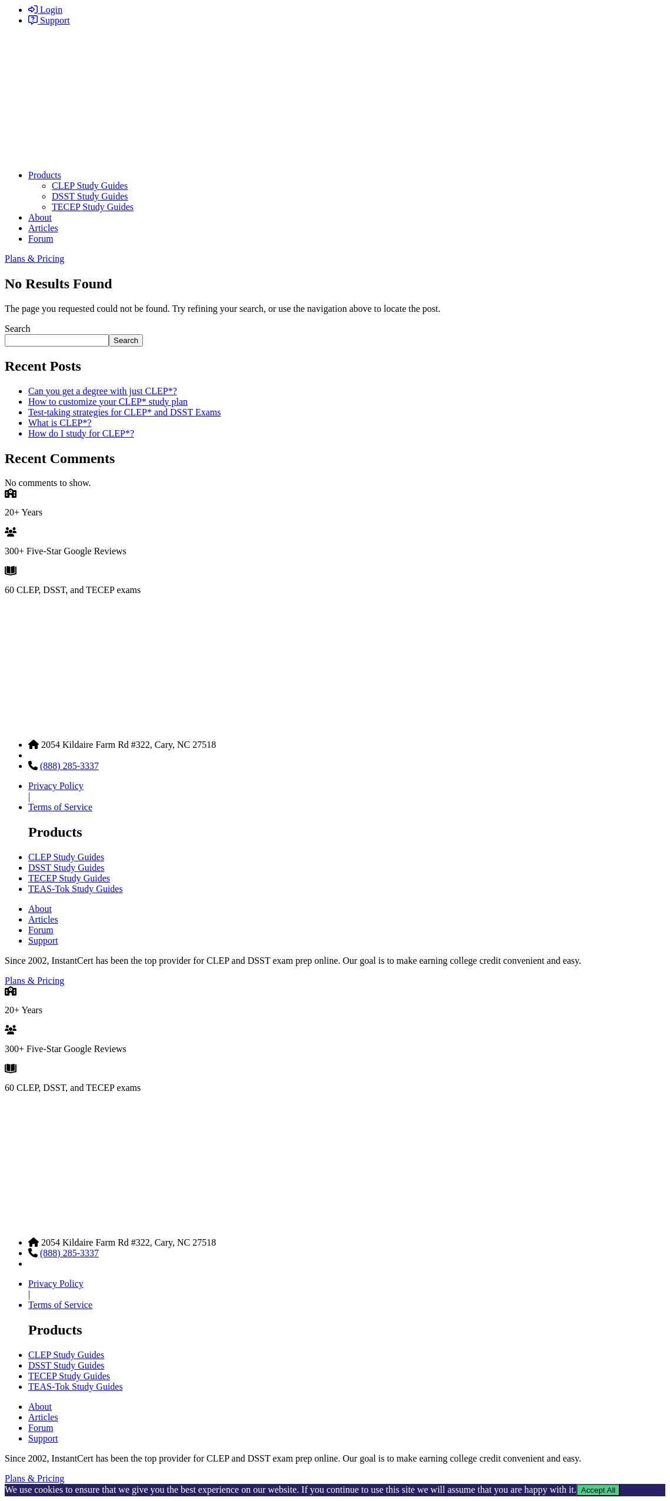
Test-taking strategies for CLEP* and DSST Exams (124, 412)
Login (45, 10)
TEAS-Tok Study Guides (75, 889)
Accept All (598, 1490)
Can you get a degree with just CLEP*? (102, 391)
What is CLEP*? (60, 423)
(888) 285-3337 (69, 766)
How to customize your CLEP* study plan (108, 402)
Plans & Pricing (34, 259)
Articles (43, 228)
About (40, 217)
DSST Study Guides (90, 196)
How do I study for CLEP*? (81, 433)
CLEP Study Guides (90, 186)
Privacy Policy (56, 786)
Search (18, 329)
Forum (41, 239)
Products (44, 175)
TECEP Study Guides (93, 207)
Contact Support (58, 755)
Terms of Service (60, 807)
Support (49, 20)
